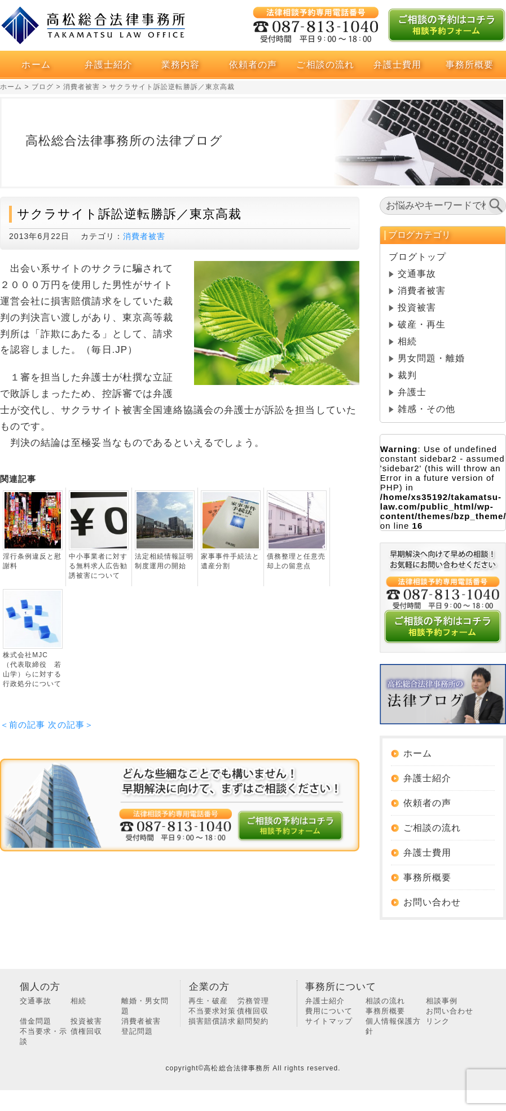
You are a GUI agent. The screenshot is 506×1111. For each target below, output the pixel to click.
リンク (438, 1021)
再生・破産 (208, 1001)
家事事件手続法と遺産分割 (230, 561)
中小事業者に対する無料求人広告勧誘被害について (98, 565)
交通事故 (417, 273)
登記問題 (137, 1031)
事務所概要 (470, 64)
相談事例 (441, 1001)
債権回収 (86, 1031)
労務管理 (253, 1001)
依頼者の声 (253, 64)
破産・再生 (422, 324)
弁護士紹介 (109, 64)
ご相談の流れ (325, 64)
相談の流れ (385, 1001)
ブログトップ (417, 257)
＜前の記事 (22, 724)
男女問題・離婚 (431, 358)
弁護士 (412, 392)
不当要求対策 (212, 1011)
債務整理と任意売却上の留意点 (296, 561)
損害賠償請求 (212, 1021)
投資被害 (417, 307)
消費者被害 (144, 236)
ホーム (35, 64)
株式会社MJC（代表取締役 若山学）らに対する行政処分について (32, 669)
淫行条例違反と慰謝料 (32, 561)
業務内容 (180, 64)
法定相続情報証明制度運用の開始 (164, 561)
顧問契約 (253, 1021)
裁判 (407, 375)
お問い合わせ (432, 902)
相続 (407, 341)
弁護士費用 (397, 64)
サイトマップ (329, 1021)
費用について (329, 1011)
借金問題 (35, 1021)
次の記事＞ (70, 724)
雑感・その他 (426, 409)
